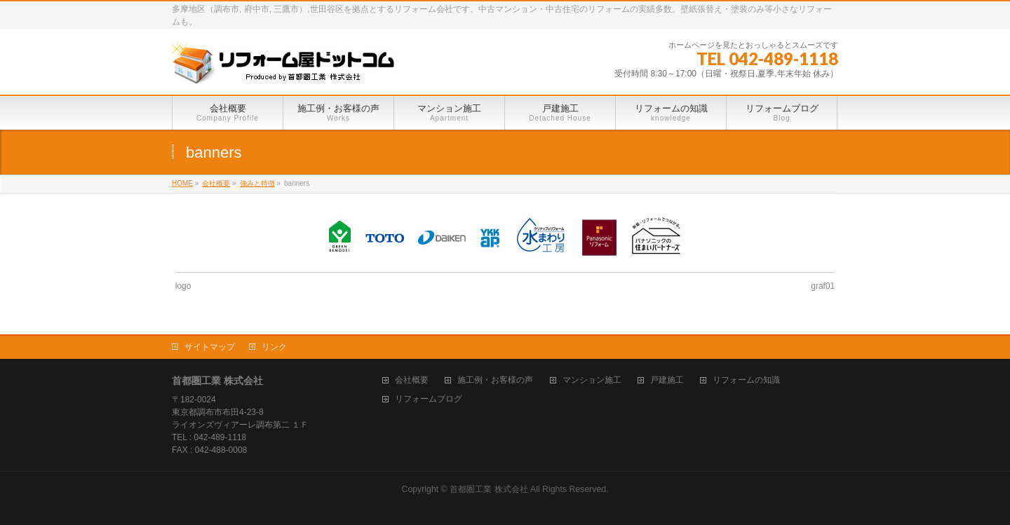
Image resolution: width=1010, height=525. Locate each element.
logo (183, 286)
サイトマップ (209, 347)
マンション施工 (592, 380)
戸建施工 (667, 380)
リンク (274, 347)
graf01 (823, 286)
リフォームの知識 (746, 380)
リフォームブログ (428, 399)
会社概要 (412, 380)
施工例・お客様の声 (495, 380)
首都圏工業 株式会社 (488, 489)
